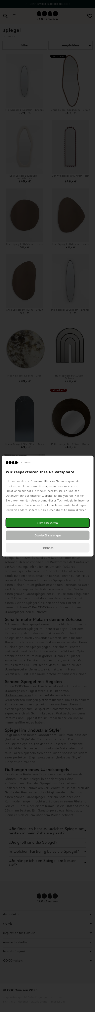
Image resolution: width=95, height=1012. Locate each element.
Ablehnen (47, 547)
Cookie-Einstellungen (48, 535)
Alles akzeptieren (47, 523)
